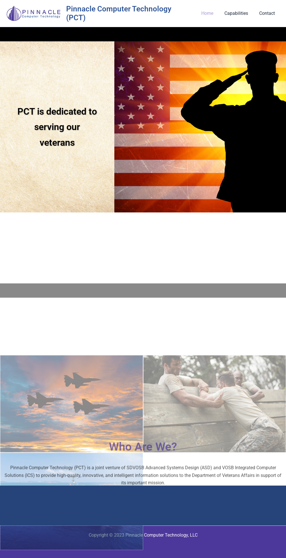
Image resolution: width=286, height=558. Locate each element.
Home (212, 12)
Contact (268, 12)
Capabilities (239, 12)
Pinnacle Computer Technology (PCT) (130, 12)
